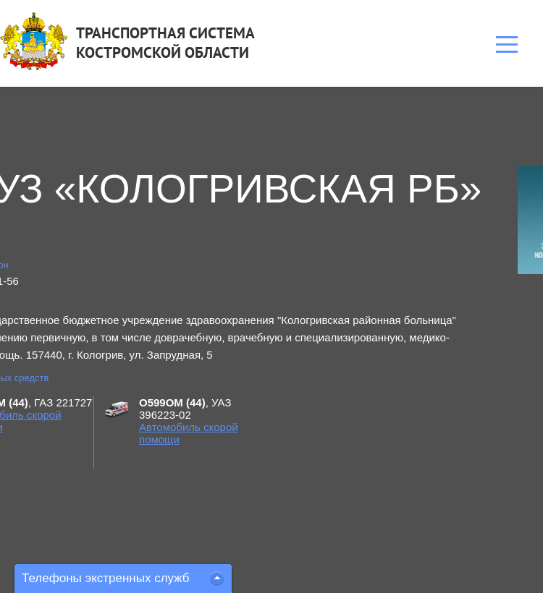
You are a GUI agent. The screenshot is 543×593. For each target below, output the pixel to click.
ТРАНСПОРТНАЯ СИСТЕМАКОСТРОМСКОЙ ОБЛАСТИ (165, 42)
